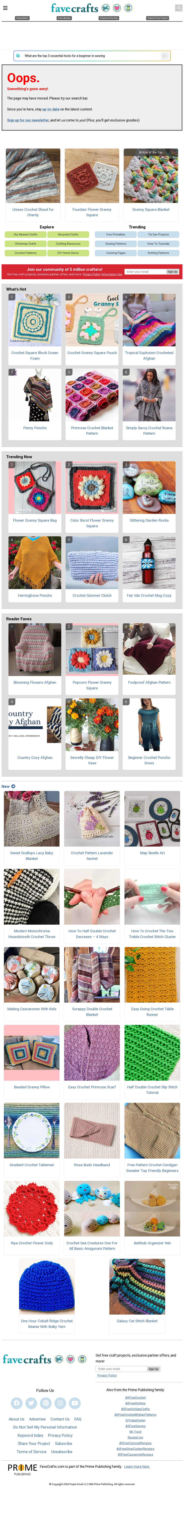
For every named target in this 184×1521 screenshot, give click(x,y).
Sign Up (172, 271)
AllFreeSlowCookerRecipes (135, 1449)
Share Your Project (34, 1443)
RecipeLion (135, 1437)
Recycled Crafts (68, 234)
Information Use (111, 274)
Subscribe (63, 1443)
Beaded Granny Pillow (32, 1087)
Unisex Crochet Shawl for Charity (33, 212)
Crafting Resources (68, 243)
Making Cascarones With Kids (31, 1009)
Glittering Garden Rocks (149, 520)
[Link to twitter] (31, 1403)
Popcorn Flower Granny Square (92, 685)
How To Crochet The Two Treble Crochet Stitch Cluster (152, 934)
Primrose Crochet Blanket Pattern (92, 431)
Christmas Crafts (25, 243)
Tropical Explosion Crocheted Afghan (149, 355)
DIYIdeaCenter (135, 1420)
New (8, 786)
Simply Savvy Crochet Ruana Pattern (149, 431)
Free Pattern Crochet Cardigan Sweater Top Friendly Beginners (152, 1168)
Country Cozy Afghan (34, 757)
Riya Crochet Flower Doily (32, 1243)
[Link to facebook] (17, 1403)
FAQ (77, 1419)
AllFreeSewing (135, 1426)
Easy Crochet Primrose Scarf (92, 1087)
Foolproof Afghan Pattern (149, 682)
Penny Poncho (35, 428)
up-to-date (51, 109)
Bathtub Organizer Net (152, 1243)
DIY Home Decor (68, 253)
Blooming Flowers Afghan (35, 682)
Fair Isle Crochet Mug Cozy (149, 595)
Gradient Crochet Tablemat (32, 1165)
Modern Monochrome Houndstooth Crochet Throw (31, 934)
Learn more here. (137, 1467)
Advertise (37, 1419)
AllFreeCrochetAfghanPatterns (135, 1415)
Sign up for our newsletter (28, 120)
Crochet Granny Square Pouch (92, 352)
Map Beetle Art (152, 853)
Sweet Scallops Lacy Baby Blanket (31, 856)
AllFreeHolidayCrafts (135, 1409)
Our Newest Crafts (25, 234)
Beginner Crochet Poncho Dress (149, 760)
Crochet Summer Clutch (92, 595)
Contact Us (60, 1419)
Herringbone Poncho (35, 595)
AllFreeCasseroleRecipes (135, 1454)
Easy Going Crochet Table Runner (152, 1012)
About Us (16, 1419)
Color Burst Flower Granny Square (92, 523)
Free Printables (115, 234)
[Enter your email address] (121, 1369)
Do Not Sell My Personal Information (45, 1427)
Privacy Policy (92, 274)
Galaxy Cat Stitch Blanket (137, 1321)
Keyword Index (30, 1435)
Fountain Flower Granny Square (91, 212)
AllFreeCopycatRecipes (135, 1443)
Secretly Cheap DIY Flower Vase (92, 760)
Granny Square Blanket (150, 209)
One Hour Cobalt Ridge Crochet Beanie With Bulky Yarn (47, 1324)
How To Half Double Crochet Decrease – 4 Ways (92, 934)
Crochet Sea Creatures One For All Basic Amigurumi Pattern (92, 1246)
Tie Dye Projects (158, 234)
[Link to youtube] (75, 1403)
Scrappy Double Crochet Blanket (92, 1012)
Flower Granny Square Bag (35, 520)
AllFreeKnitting (135, 1403)
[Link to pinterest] (46, 1403)
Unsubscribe (61, 1451)
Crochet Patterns (26, 253)
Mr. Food (135, 1432)
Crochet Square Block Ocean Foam (34, 355)
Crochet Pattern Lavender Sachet (92, 856)
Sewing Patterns (115, 243)
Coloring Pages (115, 253)
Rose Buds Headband (92, 1165)
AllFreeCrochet (135, 1398)
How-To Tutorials (158, 243)
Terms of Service (32, 1451)
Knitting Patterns (158, 253)
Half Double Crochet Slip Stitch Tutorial (152, 1090)
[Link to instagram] (60, 1403)
